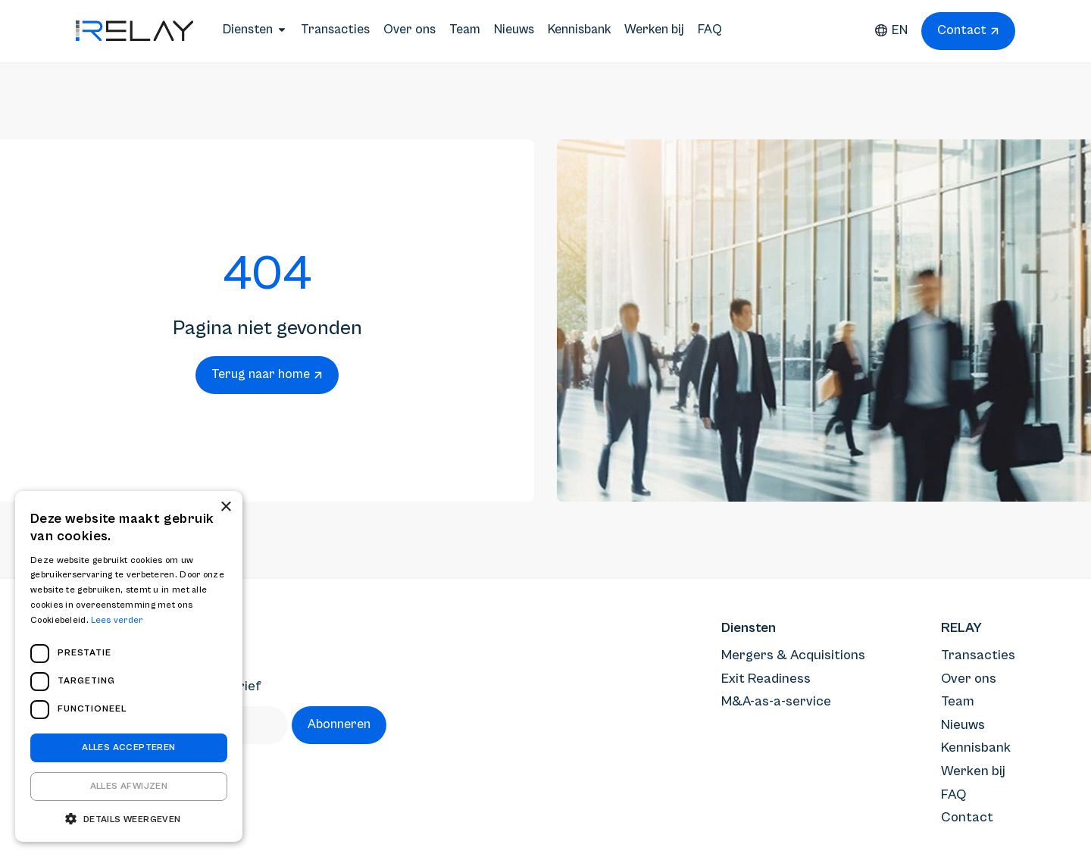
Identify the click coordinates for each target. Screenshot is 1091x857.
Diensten (748, 628)
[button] (128, 819)
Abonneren (339, 724)
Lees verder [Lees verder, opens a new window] (116, 620)
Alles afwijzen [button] (129, 786)
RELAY (961, 628)
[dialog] (128, 666)
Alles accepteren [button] (128, 747)
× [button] (225, 507)
